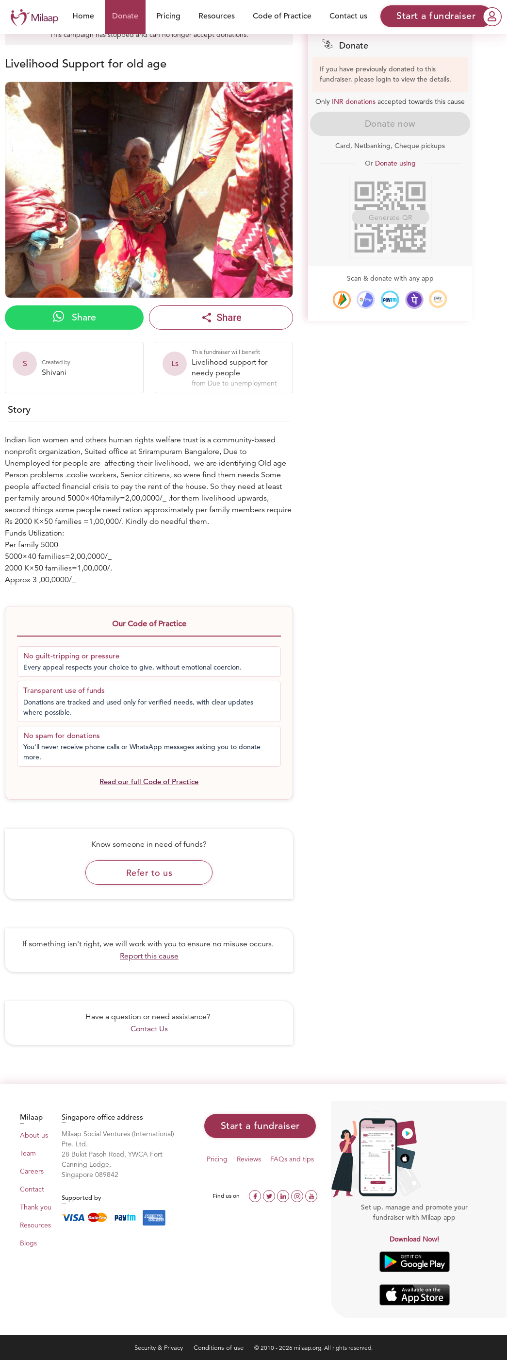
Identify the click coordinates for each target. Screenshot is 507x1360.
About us (34, 1135)
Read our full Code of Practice (148, 781)
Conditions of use (219, 1347)
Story (19, 409)
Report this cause (149, 956)
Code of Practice (282, 16)
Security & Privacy (159, 1347)
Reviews (249, 1159)
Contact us (348, 16)
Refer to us (149, 872)
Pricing (168, 16)
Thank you (35, 1207)
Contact (32, 1189)
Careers (32, 1171)
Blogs (28, 1243)
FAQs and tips (292, 1159)
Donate (125, 16)
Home (83, 16)
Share (74, 317)
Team (28, 1153)
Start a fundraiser (260, 1126)
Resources (216, 16)
